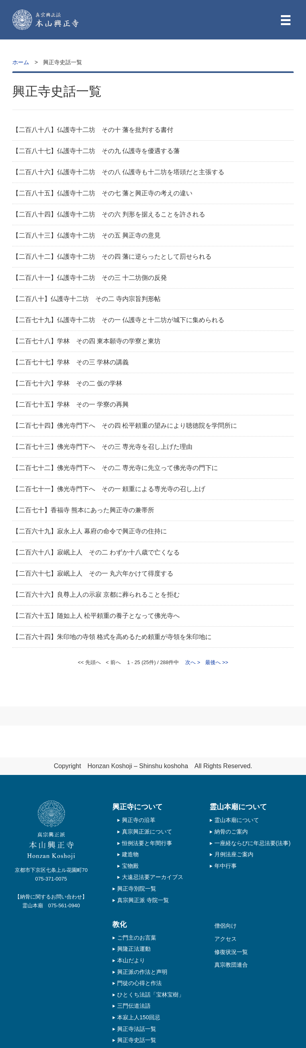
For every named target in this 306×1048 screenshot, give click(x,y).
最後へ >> (216, 662)
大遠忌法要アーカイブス (152, 877)
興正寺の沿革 (138, 820)
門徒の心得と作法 (139, 983)
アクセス (225, 939)
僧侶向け (225, 925)
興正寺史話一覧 (136, 1040)
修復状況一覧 (231, 952)
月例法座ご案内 (233, 854)
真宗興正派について (147, 831)
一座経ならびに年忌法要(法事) (252, 843)
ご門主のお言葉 (136, 937)
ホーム (20, 62)
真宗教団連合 (231, 964)
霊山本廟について (236, 820)
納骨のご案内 (231, 831)
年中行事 (225, 866)
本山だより (131, 960)
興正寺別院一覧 (136, 888)
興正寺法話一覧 (136, 1029)
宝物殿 (130, 866)
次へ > (192, 662)
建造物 (130, 854)
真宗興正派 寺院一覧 (143, 900)
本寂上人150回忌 (138, 1017)
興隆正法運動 (134, 949)
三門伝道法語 (134, 1006)
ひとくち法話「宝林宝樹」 (150, 994)
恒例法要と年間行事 (147, 843)
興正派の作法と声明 (142, 972)
